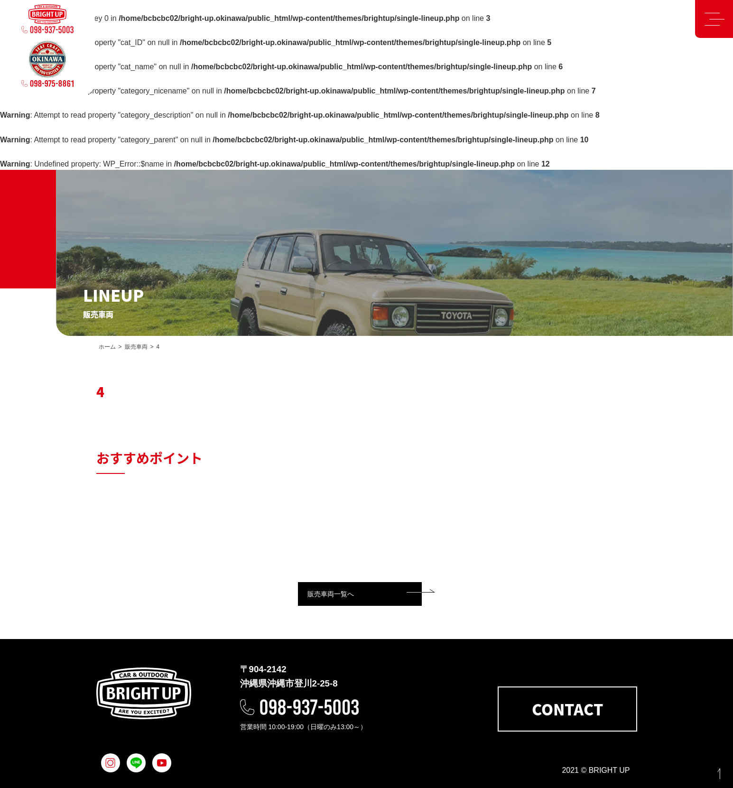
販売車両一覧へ (330, 594)
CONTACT (567, 709)
